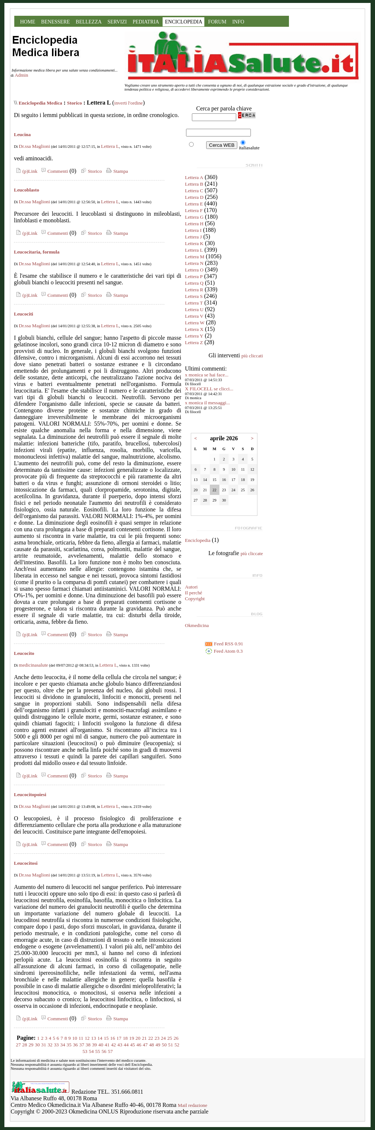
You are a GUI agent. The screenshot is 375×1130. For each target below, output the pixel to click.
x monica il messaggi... (207, 402)
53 (84, 1051)
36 (75, 1044)
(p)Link (25, 171)
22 (150, 1038)
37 (81, 1044)
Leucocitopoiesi (30, 794)
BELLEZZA (89, 22)
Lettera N (194, 263)
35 (69, 1044)
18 (125, 1038)
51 (170, 1044)
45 (132, 1044)
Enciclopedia (198, 540)
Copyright (195, 598)
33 (56, 1044)
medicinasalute (33, 665)
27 (18, 1044)
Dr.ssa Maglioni (34, 146)
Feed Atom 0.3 (223, 651)
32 (50, 1044)
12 (87, 1038)
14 (99, 1038)
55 (97, 1051)
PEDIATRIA (146, 22)
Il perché (193, 592)
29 (31, 1044)
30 (37, 1044)
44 (126, 1044)
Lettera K (194, 243)
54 (91, 1051)
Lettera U (194, 309)
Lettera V (194, 316)
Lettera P (194, 276)
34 (62, 1044)
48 (151, 1044)
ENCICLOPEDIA (183, 22)
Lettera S (194, 296)
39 (94, 1044)
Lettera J (193, 237)
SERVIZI (117, 22)
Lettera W (194, 322)
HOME (27, 22)
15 (106, 1038)
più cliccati (252, 355)
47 (145, 1044)
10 (74, 1038)
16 (112, 1038)
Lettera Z (194, 342)
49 (157, 1044)
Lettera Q (194, 283)
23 (157, 1038)
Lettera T (194, 303)
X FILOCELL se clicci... (209, 388)
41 (107, 1044)
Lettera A (194, 177)
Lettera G (194, 217)
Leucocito (24, 653)
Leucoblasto (26, 190)
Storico (74, 103)
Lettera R (194, 289)
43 (119, 1044)
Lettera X (194, 329)
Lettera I (193, 230)
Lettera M (194, 256)
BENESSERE (55, 22)
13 (93, 1038)
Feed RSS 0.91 (224, 643)
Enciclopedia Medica (40, 103)
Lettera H (194, 223)
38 (88, 1044)
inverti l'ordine (128, 103)
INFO (238, 22)
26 (176, 1038)
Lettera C (194, 190)
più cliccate (252, 553)
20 (137, 1038)
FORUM (217, 22)
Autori (191, 587)
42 (113, 1044)
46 (138, 1044)
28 (24, 1044)
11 (81, 1038)
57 (110, 1051)
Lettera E (194, 204)
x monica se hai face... (207, 375)
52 (176, 1044)
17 (118, 1038)
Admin (21, 75)
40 (101, 1044)
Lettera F (194, 210)
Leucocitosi (25, 863)
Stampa (116, 171)
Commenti (53, 171)
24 (163, 1038)
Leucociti (23, 314)
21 (144, 1038)
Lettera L (110, 146)
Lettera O (194, 270)
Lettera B (194, 184)
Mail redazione (192, 1105)
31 (43, 1044)
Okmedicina (197, 625)
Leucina (22, 134)
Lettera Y (194, 336)
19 (131, 1038)
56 (103, 1051)
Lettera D (194, 197)
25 (169, 1038)
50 (164, 1044)
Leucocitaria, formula (36, 252)
